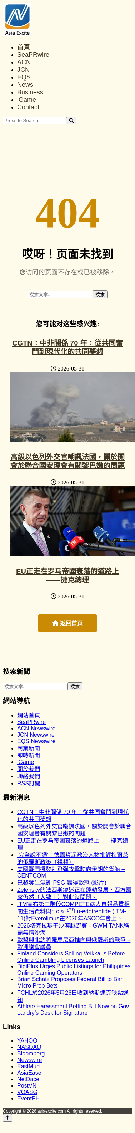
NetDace (28, 1079)
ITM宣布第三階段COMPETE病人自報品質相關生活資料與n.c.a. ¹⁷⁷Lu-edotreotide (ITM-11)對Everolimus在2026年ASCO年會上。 (73, 911)
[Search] (71, 120)
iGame (26, 99)
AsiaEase (29, 1073)
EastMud (28, 1066)
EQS (24, 77)
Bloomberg (31, 1053)
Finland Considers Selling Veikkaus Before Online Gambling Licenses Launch (71, 956)
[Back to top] (7, 1118)
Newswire (29, 1060)
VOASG (27, 1092)
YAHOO (27, 1041)
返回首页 (67, 623)
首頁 (23, 47)
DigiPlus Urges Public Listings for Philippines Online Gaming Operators (73, 969)
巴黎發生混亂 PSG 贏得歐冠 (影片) (61, 883)
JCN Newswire (36, 735)
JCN (23, 69)
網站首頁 (28, 715)
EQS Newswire (36, 741)
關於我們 (28, 769)
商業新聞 (28, 748)
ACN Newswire (36, 728)
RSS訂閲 (28, 783)
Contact (28, 107)
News (25, 84)
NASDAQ (29, 1047)
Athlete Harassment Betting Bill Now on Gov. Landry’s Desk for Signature (73, 1009)
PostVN (26, 1086)
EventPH (28, 1098)
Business (30, 92)
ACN (24, 62)
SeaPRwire (33, 54)
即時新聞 (28, 755)
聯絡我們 (28, 776)
